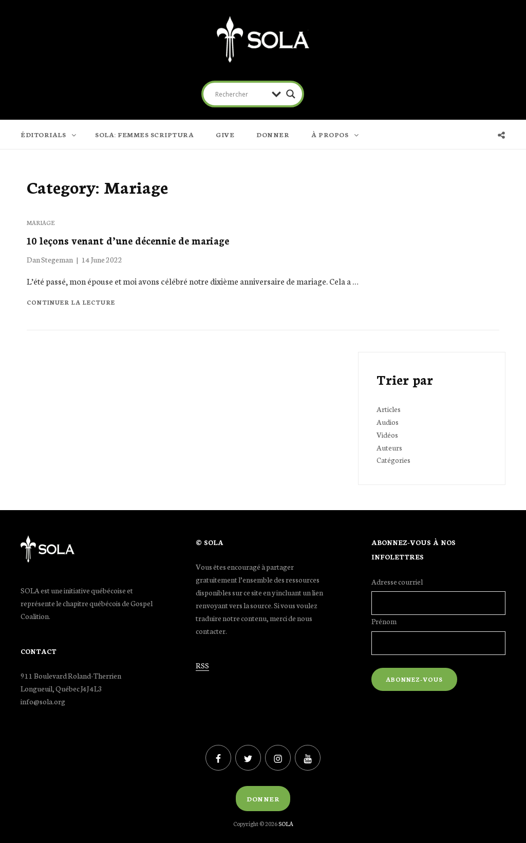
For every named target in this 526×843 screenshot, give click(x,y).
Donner (263, 798)
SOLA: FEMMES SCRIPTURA (144, 134)
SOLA (285, 823)
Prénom (384, 621)
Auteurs (389, 447)
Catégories (393, 460)
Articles (389, 409)
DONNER (272, 134)
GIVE (225, 134)
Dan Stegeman (50, 259)
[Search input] (241, 94)
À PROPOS (335, 134)
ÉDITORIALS (49, 134)
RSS (202, 665)
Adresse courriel (397, 581)
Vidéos (387, 434)
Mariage (40, 222)
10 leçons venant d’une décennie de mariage (128, 240)
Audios (388, 422)
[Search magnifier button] (291, 94)
